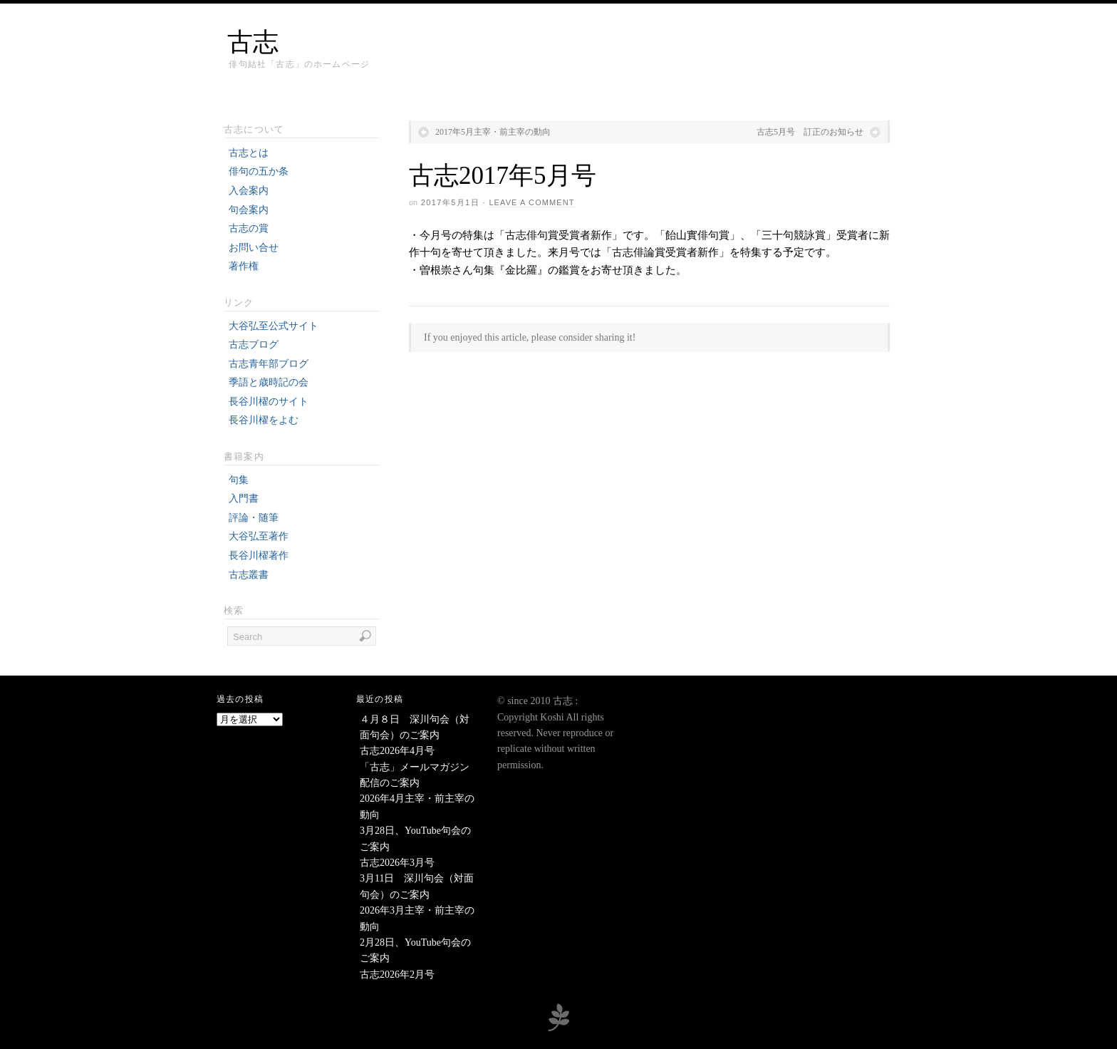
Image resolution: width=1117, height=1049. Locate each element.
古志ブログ (254, 344)
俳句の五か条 (259, 171)
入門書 (244, 498)
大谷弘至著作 (259, 536)
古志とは (249, 153)
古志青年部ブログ (268, 363)
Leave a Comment (531, 202)
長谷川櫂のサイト (268, 401)
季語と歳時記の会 (268, 382)
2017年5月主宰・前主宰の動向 (493, 132)
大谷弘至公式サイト (273, 326)
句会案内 (249, 210)
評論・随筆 (254, 517)
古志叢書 (249, 574)
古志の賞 (249, 228)
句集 (239, 480)
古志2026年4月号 (397, 750)
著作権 (244, 266)
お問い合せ (254, 247)
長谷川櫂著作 (259, 555)
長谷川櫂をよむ (263, 420)
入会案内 (249, 190)
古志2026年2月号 (397, 974)
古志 (253, 42)
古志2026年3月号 (397, 862)
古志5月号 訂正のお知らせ (810, 132)
